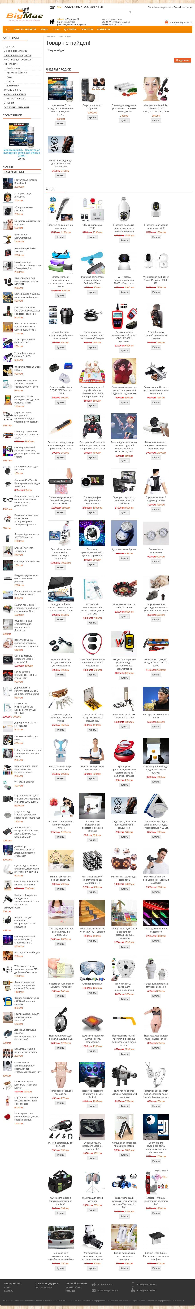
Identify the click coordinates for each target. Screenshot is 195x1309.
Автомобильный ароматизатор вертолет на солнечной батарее (92, 335)
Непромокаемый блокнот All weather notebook (60, 985)
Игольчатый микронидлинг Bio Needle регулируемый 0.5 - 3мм (25, 708)
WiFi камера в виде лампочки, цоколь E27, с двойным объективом (27, 969)
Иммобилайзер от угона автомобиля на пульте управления (92, 662)
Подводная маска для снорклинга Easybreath (60, 1037)
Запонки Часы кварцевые (156, 551)
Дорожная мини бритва (124, 549)
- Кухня (9, 77)
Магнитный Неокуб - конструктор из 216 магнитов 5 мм (92, 879)
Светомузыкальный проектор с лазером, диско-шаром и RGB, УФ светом (27, 452)
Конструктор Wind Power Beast (156, 716)
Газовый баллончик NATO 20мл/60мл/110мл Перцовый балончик (27, 310)
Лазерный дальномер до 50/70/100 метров (27, 536)
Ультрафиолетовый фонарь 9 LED (24, 341)
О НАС (56, 29)
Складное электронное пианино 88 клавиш (26, 883)
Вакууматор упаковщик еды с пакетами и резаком (26, 578)
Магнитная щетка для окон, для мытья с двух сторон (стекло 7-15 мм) (156, 824)
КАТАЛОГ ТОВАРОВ (25, 29)
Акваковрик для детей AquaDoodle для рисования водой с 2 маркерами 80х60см (92, 392)
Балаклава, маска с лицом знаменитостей (25, 1050)
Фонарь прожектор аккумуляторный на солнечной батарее (24, 985)
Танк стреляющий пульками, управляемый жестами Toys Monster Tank (124, 1203)
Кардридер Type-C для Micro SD (26, 468)
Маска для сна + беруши (27, 952)
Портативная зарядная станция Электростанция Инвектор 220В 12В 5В (27, 798)
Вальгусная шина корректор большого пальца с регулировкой (26, 643)
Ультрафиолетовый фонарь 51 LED (24, 355)
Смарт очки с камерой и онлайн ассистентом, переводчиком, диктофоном (26, 501)
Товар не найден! (63, 37)
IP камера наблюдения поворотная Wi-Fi (156, 226)
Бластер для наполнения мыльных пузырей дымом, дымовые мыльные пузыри (124, 447)
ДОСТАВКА (70, 29)
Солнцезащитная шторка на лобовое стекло (27, 593)
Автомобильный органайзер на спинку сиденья (156, 335)
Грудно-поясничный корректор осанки (156, 499)
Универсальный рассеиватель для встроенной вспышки (92, 1256)
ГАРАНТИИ (87, 29)
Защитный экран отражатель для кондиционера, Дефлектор (23, 625)
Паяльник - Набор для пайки (26, 738)
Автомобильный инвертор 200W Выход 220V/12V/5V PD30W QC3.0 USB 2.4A (26, 832)
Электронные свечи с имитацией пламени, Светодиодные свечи (25, 326)
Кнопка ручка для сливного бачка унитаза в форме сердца (26, 1116)
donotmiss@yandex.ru (108, 1290)
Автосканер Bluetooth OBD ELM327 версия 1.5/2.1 (61, 390)
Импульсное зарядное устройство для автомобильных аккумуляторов (124, 664)
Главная (49, 37)
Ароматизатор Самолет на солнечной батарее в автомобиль (156, 390)
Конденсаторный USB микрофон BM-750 (124, 716)
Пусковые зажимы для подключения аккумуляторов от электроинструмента (26, 520)
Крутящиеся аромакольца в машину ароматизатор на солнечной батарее (124, 771)
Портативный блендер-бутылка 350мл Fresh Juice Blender (26, 1100)
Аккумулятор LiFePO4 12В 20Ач (25, 250)
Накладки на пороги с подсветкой (156, 930)
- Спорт (10, 81)
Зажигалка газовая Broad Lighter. (27, 368)
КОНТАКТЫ (103, 29)
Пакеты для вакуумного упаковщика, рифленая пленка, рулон (124, 108)
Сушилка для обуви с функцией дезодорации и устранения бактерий (26, 868)
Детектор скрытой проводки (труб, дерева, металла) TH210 (27, 399)
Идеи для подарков (15, 51)
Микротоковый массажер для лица (27, 222)
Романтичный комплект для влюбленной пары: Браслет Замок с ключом (156, 1094)
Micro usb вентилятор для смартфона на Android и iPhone (92, 280)
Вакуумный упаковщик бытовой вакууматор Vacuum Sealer (60, 500)
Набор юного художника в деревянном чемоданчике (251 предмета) (124, 933)
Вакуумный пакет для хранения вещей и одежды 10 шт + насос (26, 383)
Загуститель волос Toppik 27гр (92, 107)
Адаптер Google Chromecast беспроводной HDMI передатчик (25, 922)
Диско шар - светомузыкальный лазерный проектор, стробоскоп (24, 851)
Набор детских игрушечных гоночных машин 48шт (25, 674)
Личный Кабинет (73, 1287)
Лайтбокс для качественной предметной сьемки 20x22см (92, 826)
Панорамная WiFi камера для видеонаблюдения (124, 986)
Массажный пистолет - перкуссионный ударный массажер (156, 879)
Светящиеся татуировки (27, 561)
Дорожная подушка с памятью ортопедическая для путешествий (25, 1034)
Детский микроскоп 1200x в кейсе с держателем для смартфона (61, 554)
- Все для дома (13, 68)
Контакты (8, 1291)
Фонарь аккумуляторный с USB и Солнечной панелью (27, 1001)
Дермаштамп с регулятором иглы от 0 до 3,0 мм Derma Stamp (26, 690)
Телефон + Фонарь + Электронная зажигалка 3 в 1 (156, 1201)
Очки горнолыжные (92, 983)
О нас (7, 1287)
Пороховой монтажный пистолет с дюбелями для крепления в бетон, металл (124, 1040)
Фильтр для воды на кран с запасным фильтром (124, 1256)
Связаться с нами (43, 1287)
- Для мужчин (12, 86)
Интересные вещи (14, 99)
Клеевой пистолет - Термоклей (24, 549)
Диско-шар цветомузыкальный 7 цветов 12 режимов (92, 552)
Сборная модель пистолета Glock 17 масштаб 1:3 (24, 658)
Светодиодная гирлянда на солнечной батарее (27, 295)
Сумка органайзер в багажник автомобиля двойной (60, 1201)
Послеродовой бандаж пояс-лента (61, 1092)
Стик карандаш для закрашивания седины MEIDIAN (26, 281)
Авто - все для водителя (18, 60)
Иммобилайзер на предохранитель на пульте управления (61, 662)
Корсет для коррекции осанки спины (92, 768)
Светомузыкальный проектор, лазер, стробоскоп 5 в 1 (24, 939)
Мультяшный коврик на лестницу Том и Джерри (92, 930)
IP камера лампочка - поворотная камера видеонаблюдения (124, 228)
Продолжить (182, 60)
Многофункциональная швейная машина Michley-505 (61, 931)
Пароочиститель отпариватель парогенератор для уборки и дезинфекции (26, 417)
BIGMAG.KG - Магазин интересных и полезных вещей (26, 1301)
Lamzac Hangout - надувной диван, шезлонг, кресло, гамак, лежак (60, 282)
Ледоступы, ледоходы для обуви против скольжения (60, 163)
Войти (177, 7)
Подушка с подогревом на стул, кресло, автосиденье (92, 1038)
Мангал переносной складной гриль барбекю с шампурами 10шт (27, 608)
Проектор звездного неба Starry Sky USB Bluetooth (92, 1094)
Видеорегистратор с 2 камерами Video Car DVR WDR (124, 500)
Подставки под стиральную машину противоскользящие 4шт (27, 814)
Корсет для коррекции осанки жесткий (60, 768)
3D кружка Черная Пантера (23, 209)
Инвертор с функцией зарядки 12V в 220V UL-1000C (26, 434)
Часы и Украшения (15, 94)
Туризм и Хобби (13, 90)
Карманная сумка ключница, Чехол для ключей (25, 1084)
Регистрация (186, 7)
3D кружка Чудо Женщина (22, 195)
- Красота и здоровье (16, 73)
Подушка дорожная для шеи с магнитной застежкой (26, 1017)
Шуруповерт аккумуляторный (23, 236)
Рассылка (70, 1291)
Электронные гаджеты (17, 55)
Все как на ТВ (11, 64)
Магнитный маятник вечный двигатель (60, 878)
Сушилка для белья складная (92, 1199)
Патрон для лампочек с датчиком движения (156, 985)
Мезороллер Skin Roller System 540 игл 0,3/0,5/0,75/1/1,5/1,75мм (156, 108)
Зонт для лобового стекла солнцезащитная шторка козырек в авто (60, 607)
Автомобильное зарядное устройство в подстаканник (61, 335)
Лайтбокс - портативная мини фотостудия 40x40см (60, 824)
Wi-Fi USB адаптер (24, 782)
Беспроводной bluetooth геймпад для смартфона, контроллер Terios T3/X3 (92, 445)
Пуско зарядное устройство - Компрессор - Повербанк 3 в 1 (27, 265)
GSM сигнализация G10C (92, 226)
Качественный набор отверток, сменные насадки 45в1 (92, 717)
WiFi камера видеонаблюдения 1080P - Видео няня (124, 280)
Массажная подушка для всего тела (124, 878)
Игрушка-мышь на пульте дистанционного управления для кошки (156, 607)
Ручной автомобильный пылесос (60, 1144)
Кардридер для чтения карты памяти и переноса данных (26, 769)
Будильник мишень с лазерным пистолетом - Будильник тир (156, 445)
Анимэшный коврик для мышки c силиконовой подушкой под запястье (124, 390)
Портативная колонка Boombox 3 (25, 181)
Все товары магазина (16, 107)
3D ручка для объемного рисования (60, 226)
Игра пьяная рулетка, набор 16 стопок (124, 606)
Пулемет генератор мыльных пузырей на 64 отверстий (124, 1094)
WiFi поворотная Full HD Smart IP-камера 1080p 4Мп (156, 280)
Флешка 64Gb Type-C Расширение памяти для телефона (27, 483)
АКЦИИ (44, 29)
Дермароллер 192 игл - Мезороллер (26, 724)
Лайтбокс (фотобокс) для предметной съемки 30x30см (156, 769)
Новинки (9, 47)
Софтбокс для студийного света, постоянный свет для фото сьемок (156, 1147)
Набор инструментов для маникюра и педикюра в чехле (27, 753)
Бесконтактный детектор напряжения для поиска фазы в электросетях (60, 445)
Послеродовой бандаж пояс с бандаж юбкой (156, 1037)
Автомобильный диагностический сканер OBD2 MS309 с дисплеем (124, 337)
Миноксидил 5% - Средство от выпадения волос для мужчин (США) (21, 153)
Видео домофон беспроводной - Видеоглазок (92, 500)
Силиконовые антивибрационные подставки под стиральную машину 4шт (27, 1067)
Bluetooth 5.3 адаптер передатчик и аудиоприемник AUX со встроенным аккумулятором (21, 901)
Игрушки (9, 103)
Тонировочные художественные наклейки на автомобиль (60, 1256)
